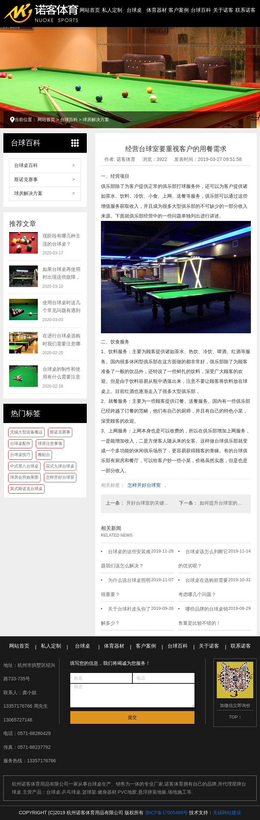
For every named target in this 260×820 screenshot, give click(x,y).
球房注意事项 (50, 443)
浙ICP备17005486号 (166, 812)
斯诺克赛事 (26, 179)
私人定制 (112, 10)
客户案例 (178, 10)
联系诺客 (245, 10)
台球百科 (201, 10)
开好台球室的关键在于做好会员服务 (149, 503)
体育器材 (157, 10)
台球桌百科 (26, 165)
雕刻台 (44, 454)
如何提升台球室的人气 (223, 503)
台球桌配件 (20, 443)
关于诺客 (223, 10)
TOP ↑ (235, 716)
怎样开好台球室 (60, 477)
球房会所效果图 (24, 477)
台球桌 (134, 10)
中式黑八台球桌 (24, 466)
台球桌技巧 (20, 454)
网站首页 (90, 10)
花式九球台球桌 (60, 466)
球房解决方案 (96, 119)
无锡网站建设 (227, 812)
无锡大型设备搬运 (26, 432)
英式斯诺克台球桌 (26, 488)
